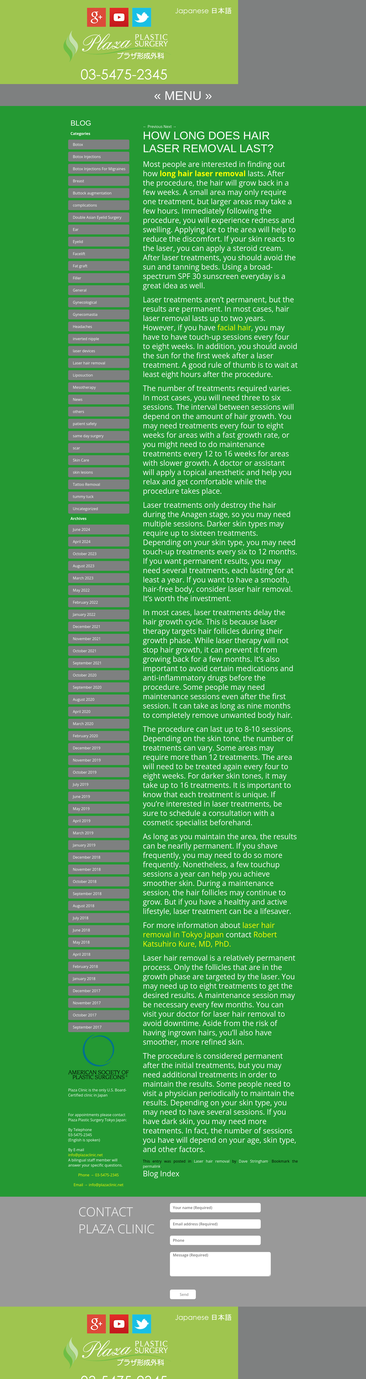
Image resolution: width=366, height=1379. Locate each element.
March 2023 (83, 578)
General (80, 290)
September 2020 (87, 687)
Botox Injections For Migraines (99, 168)
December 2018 (86, 857)
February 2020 (85, 735)
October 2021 (85, 650)
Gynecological (85, 302)
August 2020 (84, 699)
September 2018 (87, 893)
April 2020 (81, 711)
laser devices (84, 350)
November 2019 (87, 760)
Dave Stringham (253, 1161)
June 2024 (81, 529)
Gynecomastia (85, 314)
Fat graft (80, 265)
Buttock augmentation (92, 193)
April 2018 (81, 954)
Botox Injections (87, 156)
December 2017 (86, 990)
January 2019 (84, 845)
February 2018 (85, 966)
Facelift (79, 253)
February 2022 (85, 602)
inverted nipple (86, 338)
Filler (77, 278)
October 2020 (85, 675)
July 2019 (80, 784)
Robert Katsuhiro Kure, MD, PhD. (210, 939)
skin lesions (83, 472)
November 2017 (87, 1002)
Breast (78, 180)
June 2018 (81, 930)
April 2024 (81, 541)
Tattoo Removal (86, 484)
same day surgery (88, 435)
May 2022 (81, 590)
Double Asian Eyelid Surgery (97, 217)
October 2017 (85, 1015)
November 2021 (87, 638)
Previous (152, 126)
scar (76, 448)
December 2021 (86, 626)
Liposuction (83, 375)
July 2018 (80, 918)
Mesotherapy (84, 387)
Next (170, 126)
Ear (75, 229)
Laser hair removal (89, 363)
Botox (78, 144)
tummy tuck (83, 496)
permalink (151, 1166)
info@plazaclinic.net (85, 1154)
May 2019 (81, 808)
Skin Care (81, 460)
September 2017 (87, 1027)
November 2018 (87, 869)
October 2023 (85, 553)
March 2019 (83, 833)
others (78, 411)
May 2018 (81, 942)
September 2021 (87, 663)
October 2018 (85, 881)
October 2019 (85, 772)
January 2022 (84, 614)
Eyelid (78, 241)
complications (85, 205)
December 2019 (86, 748)
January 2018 (84, 978)
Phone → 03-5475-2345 (98, 1175)
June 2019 (81, 796)
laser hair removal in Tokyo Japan (209, 929)
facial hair (233, 327)
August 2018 (84, 905)
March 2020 (83, 723)
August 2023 (84, 565)
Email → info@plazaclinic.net (98, 1184)
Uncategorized (85, 508)
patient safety (85, 423)
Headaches (82, 326)
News (77, 399)
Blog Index (161, 1173)
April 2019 (81, 820)
